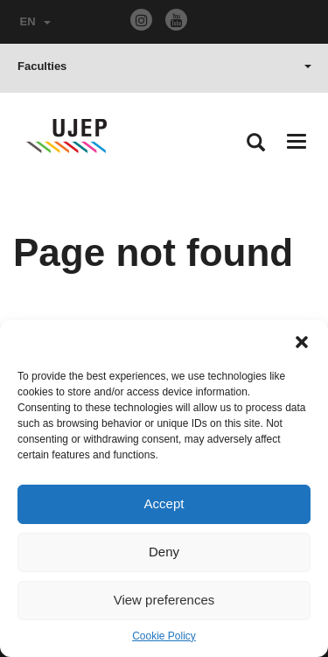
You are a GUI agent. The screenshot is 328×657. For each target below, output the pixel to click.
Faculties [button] (164, 66)
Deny (164, 551)
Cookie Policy (164, 636)
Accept (164, 503)
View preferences (164, 599)
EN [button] (35, 21)
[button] (302, 342)
